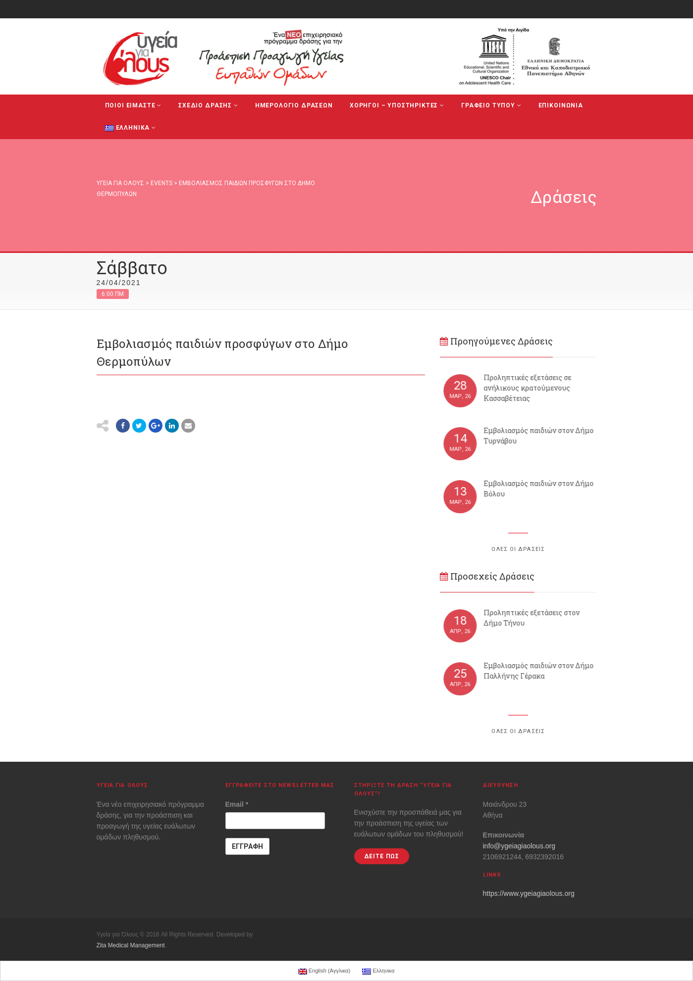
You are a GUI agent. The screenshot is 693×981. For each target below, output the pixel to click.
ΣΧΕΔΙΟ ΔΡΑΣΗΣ (208, 105)
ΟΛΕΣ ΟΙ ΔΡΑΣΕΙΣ (518, 549)
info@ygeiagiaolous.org (519, 846)
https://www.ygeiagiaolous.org (529, 893)
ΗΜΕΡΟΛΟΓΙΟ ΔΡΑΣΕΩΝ (294, 105)
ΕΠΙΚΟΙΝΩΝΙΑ (560, 105)
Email (237, 804)
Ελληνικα (130, 127)
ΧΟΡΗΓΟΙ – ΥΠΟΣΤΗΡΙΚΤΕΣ (397, 105)
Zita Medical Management (131, 945)
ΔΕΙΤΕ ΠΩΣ (382, 856)
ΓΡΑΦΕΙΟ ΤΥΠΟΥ (491, 105)
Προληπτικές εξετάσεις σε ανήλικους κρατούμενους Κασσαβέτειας (533, 388)
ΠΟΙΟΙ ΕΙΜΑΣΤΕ (133, 105)
